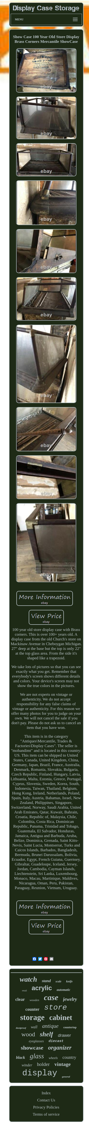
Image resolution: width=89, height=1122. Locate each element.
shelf (46, 1034)
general (66, 1076)
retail (24, 990)
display (39, 1073)
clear (20, 999)
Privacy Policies (46, 1107)
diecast (56, 1041)
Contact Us (46, 1100)
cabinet (60, 1017)
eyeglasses (36, 1041)
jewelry (70, 999)
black (20, 1057)
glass (37, 1056)
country (69, 1057)
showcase (32, 1048)
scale (58, 981)
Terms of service (46, 1114)
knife (69, 981)
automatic (63, 990)
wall (34, 1027)
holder (43, 1064)
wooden (34, 1000)
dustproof (21, 1027)
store (55, 1007)
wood (28, 1034)
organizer (60, 1047)
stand (46, 981)
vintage (62, 1064)
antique (50, 1026)
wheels (53, 1058)
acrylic (42, 988)
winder (27, 1065)
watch (28, 979)
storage (32, 1017)
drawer (64, 1035)
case (51, 997)
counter (32, 1009)
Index (46, 1093)
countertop (69, 1027)
